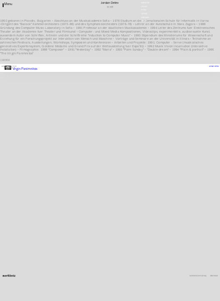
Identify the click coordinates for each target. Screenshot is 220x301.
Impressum (214, 276)
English (144, 21)
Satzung (144, 14)
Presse (143, 10)
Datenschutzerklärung (198, 276)
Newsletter (145, 3)
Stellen (144, 6)
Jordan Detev (214, 66)
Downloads (145, 17)
